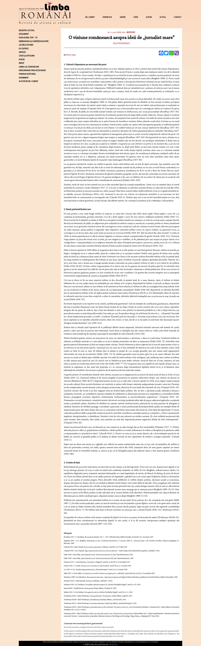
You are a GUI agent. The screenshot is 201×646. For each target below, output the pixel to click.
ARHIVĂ (122, 17)
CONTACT (177, 17)
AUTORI (149, 17)
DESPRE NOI (107, 17)
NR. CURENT (90, 17)
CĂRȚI (135, 17)
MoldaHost (113, 645)
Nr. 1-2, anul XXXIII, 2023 (116, 32)
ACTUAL (163, 17)
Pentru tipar (70, 55)
